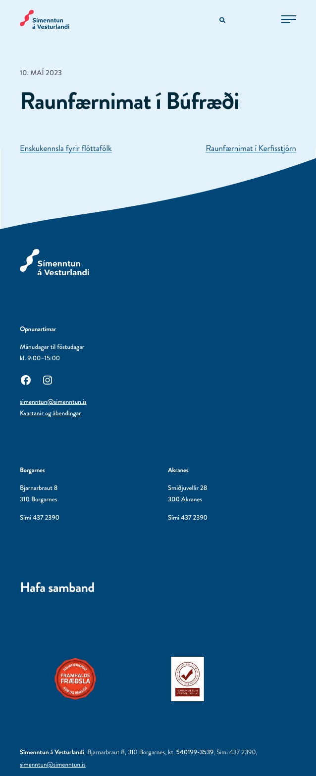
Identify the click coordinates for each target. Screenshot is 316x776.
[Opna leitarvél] (223, 20)
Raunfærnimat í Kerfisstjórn (251, 148)
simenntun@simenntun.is (53, 402)
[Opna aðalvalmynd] (288, 19)
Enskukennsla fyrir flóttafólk (66, 148)
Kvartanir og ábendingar (50, 413)
